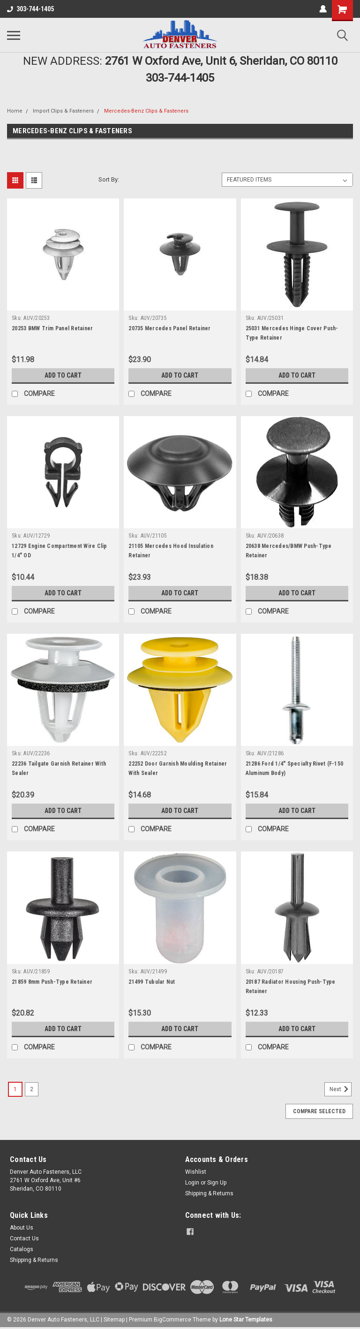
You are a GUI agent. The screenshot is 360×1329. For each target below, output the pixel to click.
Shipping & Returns (209, 1193)
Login (192, 1182)
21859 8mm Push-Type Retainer (52, 982)
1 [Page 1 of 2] (15, 1089)
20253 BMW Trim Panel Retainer (52, 328)
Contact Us (24, 1238)
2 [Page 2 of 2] (31, 1089)
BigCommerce (172, 1319)
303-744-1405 (30, 9)
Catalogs (21, 1249)
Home (14, 111)
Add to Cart (63, 375)
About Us (21, 1227)
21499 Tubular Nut (151, 982)
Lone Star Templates (245, 1319)
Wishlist (195, 1172)
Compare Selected (319, 1111)
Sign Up (216, 1182)
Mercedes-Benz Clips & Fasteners (146, 111)
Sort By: (108, 179)
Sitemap (114, 1319)
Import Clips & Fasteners (63, 111)
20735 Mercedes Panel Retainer (169, 328)
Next (341, 1089)
